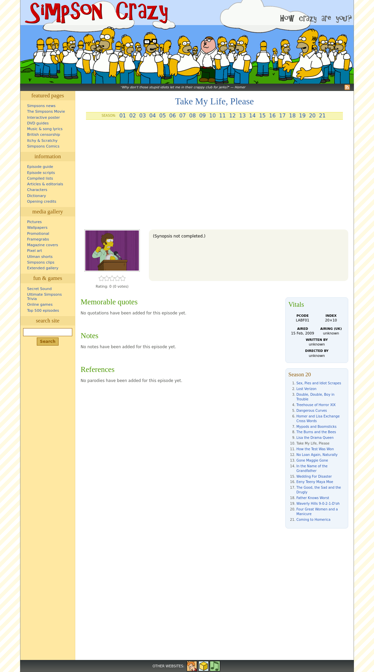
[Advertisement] (214, 177)
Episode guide (40, 167)
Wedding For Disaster (314, 476)
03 (142, 116)
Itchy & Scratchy (42, 140)
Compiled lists (40, 178)
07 (182, 116)
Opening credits (41, 201)
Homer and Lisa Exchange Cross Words (318, 418)
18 (292, 116)
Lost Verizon (306, 389)
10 (212, 116)
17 (282, 116)
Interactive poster (43, 117)
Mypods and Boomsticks (316, 426)
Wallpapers (37, 227)
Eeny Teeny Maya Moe (314, 482)
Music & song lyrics (45, 129)
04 (152, 116)
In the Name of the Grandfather (312, 468)
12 (232, 116)
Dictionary (36, 196)
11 (222, 116)
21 (322, 116)
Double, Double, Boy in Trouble (315, 397)
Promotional (38, 233)
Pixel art (34, 251)
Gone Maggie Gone (312, 460)
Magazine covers (42, 245)
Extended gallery (43, 268)
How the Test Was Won (315, 449)
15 (262, 116)
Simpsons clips (41, 262)
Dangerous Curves (311, 410)
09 (202, 116)
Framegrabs (38, 239)
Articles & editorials (45, 184)
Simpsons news (41, 106)
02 (132, 116)
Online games (40, 304)
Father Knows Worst (312, 498)
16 (272, 116)
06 (172, 116)
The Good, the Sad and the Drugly (318, 490)
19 (302, 116)
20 (312, 116)
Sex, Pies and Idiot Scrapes (318, 383)
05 (162, 116)
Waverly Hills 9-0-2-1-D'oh (318, 503)
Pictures (34, 222)
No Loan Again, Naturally (317, 455)
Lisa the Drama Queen (315, 438)
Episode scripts (41, 173)
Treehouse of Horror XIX (316, 405)
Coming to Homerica (313, 519)
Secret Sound (39, 289)
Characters (37, 190)
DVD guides (38, 123)
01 (122, 116)
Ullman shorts (40, 257)
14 (252, 116)
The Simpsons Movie (46, 111)
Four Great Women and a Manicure (317, 511)
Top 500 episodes (43, 310)
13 (242, 116)
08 (192, 116)
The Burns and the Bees (316, 432)
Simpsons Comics (43, 146)
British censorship (43, 134)
